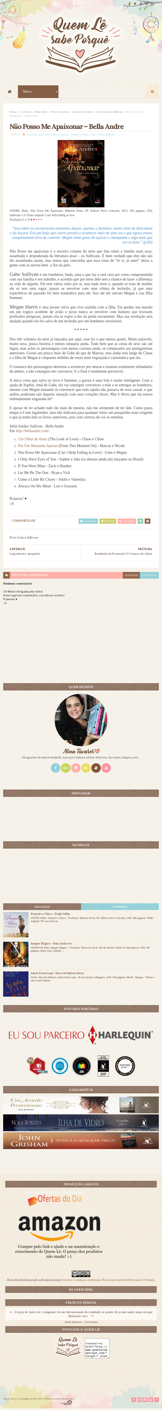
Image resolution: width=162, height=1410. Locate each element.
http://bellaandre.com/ (32, 432)
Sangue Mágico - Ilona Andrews (51, 944)
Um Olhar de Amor (32, 440)
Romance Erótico (83, 112)
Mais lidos (42, 907)
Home (13, 112)
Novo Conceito (60, 112)
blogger (131, 576)
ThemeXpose (10, 1400)
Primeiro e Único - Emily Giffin (50, 915)
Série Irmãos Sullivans (110, 112)
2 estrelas (25, 112)
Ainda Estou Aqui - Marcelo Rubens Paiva (57, 974)
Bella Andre (41, 112)
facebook (149, 576)
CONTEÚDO (120, 907)
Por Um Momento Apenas (38, 447)
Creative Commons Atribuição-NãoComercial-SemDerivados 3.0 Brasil (107, 1281)
